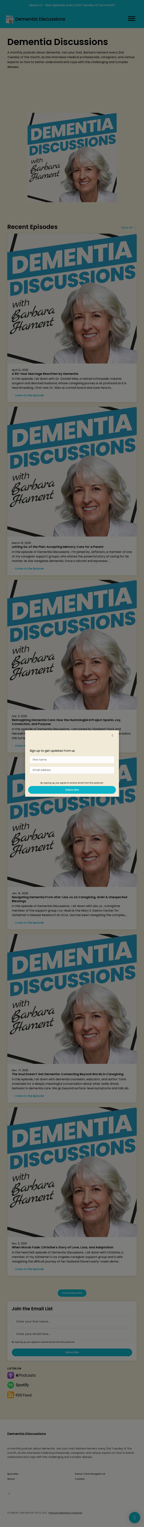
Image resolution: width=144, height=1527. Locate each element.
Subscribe (72, 790)
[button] (112, 735)
